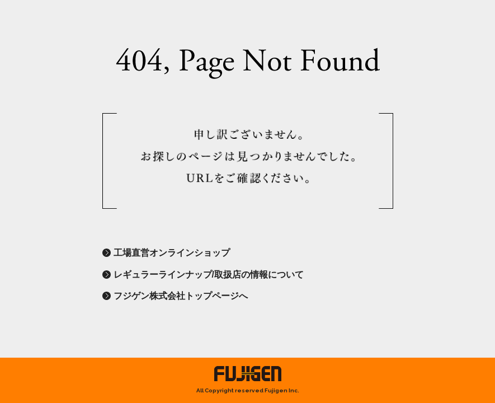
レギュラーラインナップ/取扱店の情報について (209, 274)
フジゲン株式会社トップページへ (181, 296)
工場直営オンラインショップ (172, 252)
